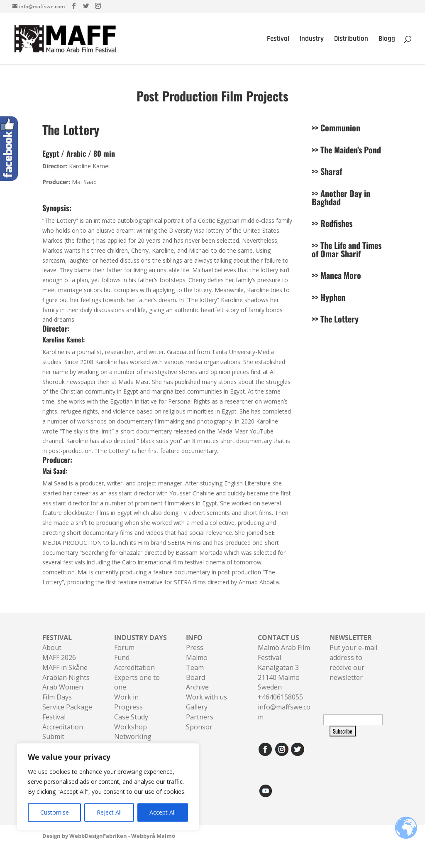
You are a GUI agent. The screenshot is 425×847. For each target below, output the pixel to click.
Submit (53, 736)
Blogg (387, 39)
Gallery (197, 707)
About (51, 647)
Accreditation (134, 667)
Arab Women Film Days (62, 692)
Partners (199, 716)
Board (195, 677)
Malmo (197, 657)
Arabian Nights (66, 677)
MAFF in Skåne (65, 667)
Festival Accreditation (62, 721)
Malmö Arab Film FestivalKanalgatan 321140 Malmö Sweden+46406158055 (284, 667)
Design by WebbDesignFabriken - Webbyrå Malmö (108, 836)
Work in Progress (128, 702)
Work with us (206, 697)
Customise (54, 812)
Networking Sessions (132, 741)
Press (194, 647)
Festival (278, 39)
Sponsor (199, 726)
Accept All (162, 812)
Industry (312, 39)
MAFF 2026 (59, 657)
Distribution (351, 39)
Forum (124, 647)
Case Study (131, 716)
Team (195, 667)
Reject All (109, 812)
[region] (108, 786)
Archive (197, 687)
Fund (121, 657)
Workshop (130, 726)
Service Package (67, 707)
